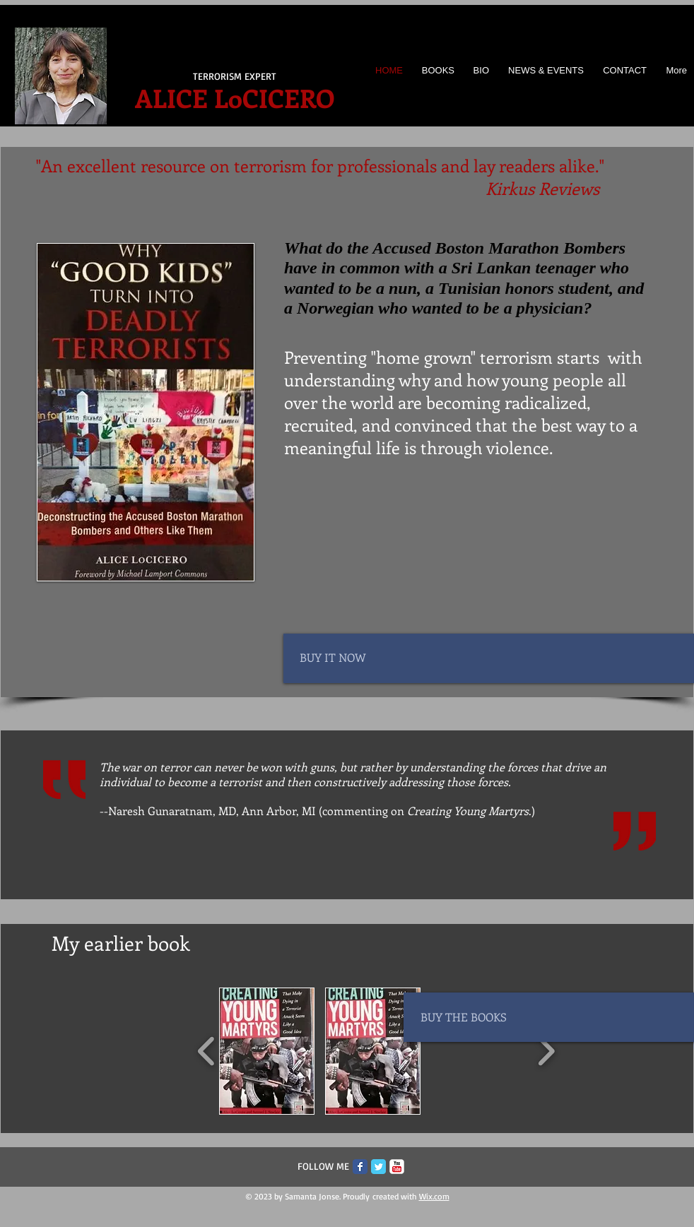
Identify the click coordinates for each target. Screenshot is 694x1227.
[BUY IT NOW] (363, 658)
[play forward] (546, 1051)
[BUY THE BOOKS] (484, 1017)
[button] (266, 1051)
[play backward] (207, 1051)
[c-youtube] (396, 1166)
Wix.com (434, 1196)
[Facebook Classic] (360, 1166)
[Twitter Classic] (378, 1166)
